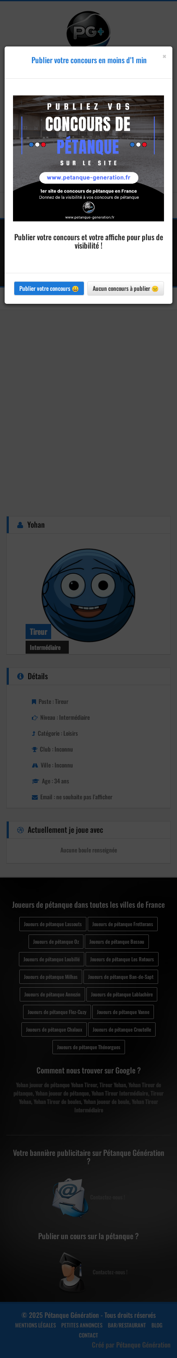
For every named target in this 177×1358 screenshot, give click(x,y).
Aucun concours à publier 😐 (126, 288)
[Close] (164, 56)
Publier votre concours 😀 (49, 288)
